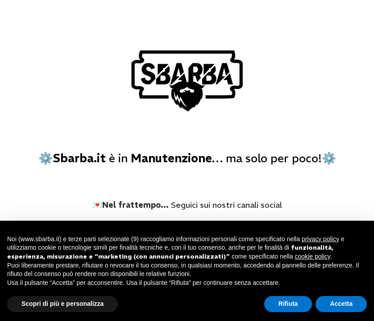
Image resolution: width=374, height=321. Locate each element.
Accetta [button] (341, 303)
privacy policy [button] (320, 239)
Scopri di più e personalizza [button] (62, 303)
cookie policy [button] (312, 256)
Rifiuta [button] (288, 303)
